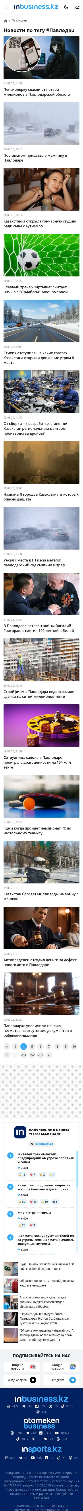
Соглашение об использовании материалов (41, 1448)
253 (40, 1055)
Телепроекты (61, 1463)
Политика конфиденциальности (42, 1490)
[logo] (36, 7)
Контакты (34, 1463)
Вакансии (29, 1469)
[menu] (6, 7)
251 (23, 1055)
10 (74, 1046)
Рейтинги (54, 1469)
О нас (14, 1463)
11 (7, 1055)
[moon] (66, 7)
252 (32, 1055)
